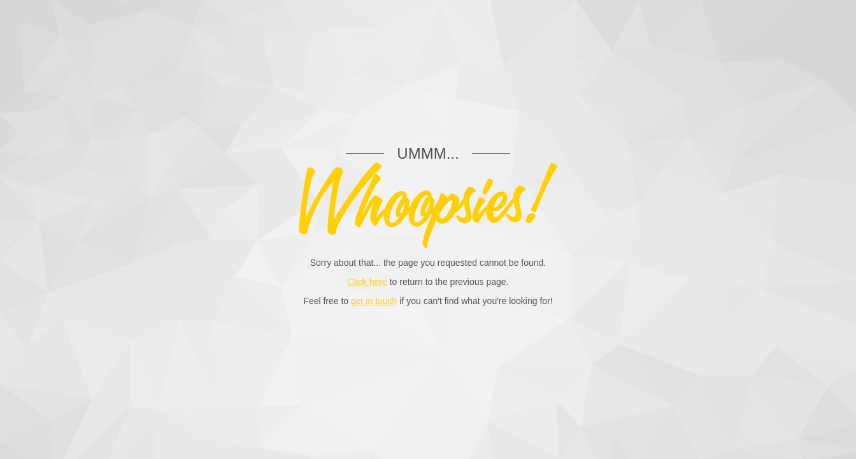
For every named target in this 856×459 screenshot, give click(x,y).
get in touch (374, 301)
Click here (367, 282)
